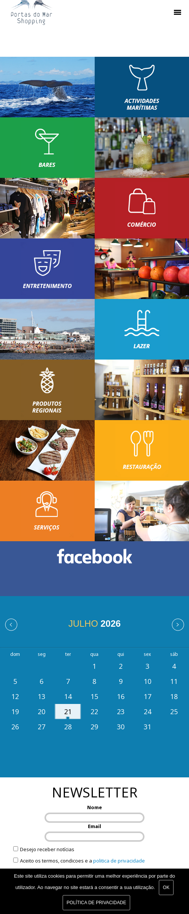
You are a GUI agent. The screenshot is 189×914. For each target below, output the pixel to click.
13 (41, 696)
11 (174, 681)
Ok (166, 887)
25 (174, 711)
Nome (94, 807)
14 (68, 696)
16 (120, 696)
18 (174, 696)
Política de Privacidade (96, 902)
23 (120, 711)
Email (94, 826)
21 (68, 711)
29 (94, 726)
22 (94, 711)
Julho (94, 623)
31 (147, 726)
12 (15, 696)
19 (15, 711)
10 (147, 681)
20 (41, 711)
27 (41, 726)
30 (120, 726)
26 (15, 726)
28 (68, 726)
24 (147, 711)
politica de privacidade (119, 860)
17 (147, 696)
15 (94, 696)
